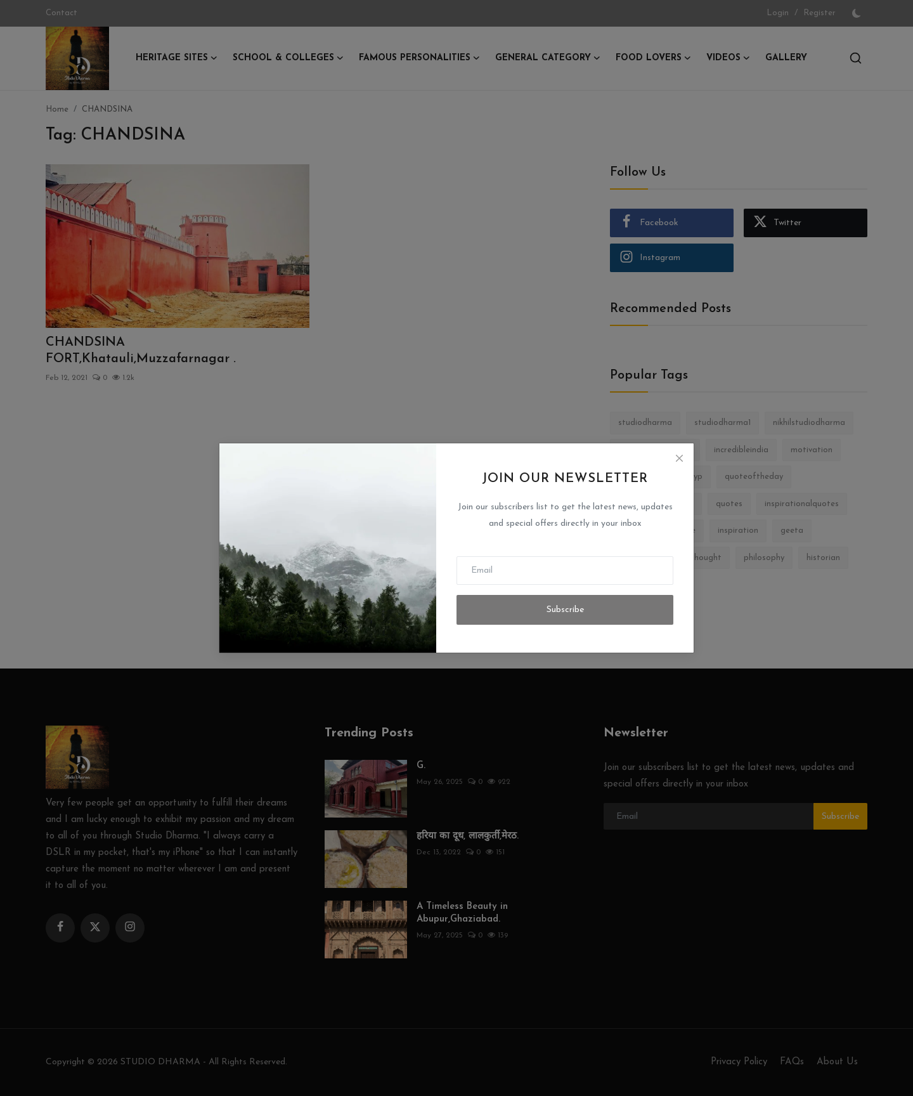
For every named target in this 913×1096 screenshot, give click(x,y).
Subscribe (565, 610)
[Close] (679, 458)
